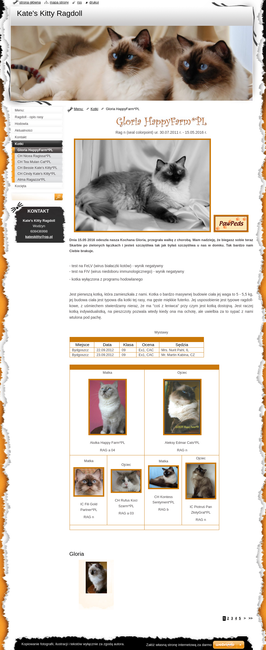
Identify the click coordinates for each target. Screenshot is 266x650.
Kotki (94, 109)
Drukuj (94, 2)
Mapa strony (59, 2)
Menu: (79, 109)
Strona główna (30, 2)
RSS (79, 2)
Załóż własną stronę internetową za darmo (179, 645)
